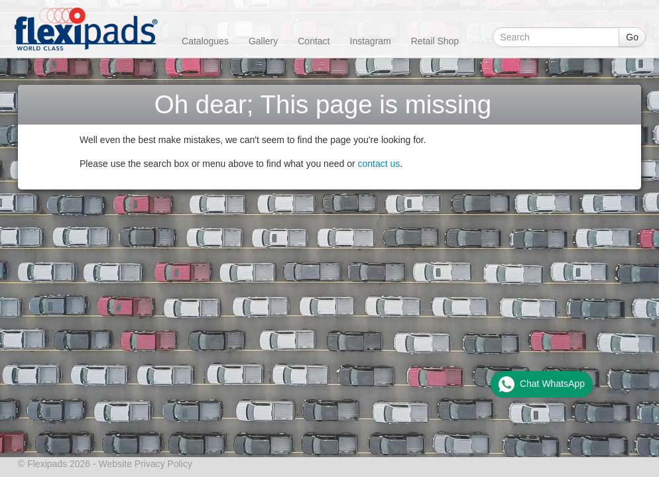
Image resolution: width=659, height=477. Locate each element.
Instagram (370, 41)
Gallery (263, 41)
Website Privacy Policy (145, 463)
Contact (314, 41)
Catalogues (205, 41)
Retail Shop (435, 41)
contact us (379, 163)
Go (632, 37)
